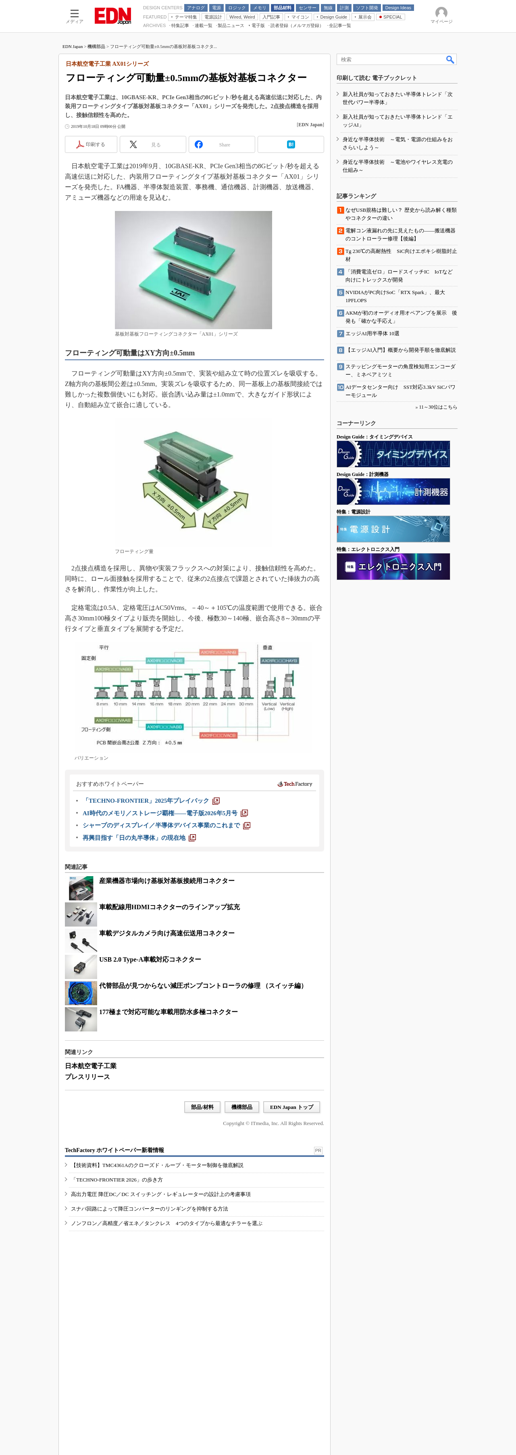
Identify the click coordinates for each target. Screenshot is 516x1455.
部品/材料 (202, 1107)
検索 (451, 59)
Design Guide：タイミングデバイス (375, 437)
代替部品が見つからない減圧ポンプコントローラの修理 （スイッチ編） (203, 985)
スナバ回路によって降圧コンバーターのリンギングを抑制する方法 (149, 1209)
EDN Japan (72, 46)
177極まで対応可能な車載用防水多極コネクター (168, 1011)
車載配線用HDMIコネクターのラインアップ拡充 (169, 907)
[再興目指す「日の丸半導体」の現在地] (139, 838)
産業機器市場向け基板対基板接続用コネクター (167, 880)
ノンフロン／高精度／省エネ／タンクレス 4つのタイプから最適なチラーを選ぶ (166, 1223)
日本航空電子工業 (91, 1066)
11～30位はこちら (438, 407)
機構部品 (96, 46)
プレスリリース (87, 1076)
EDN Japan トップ (291, 1107)
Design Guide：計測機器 (363, 474)
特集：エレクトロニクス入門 (368, 549)
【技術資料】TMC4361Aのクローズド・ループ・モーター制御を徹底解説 (157, 1165)
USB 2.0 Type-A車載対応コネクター (150, 959)
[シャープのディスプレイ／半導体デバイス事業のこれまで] (166, 825)
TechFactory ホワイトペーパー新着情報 (114, 1150)
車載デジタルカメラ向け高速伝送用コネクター (167, 933)
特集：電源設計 (353, 512)
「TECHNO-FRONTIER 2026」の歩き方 (117, 1180)
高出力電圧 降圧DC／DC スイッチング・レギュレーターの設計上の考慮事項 (161, 1194)
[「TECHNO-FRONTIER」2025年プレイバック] (151, 800)
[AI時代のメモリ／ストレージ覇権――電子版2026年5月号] (165, 813)
